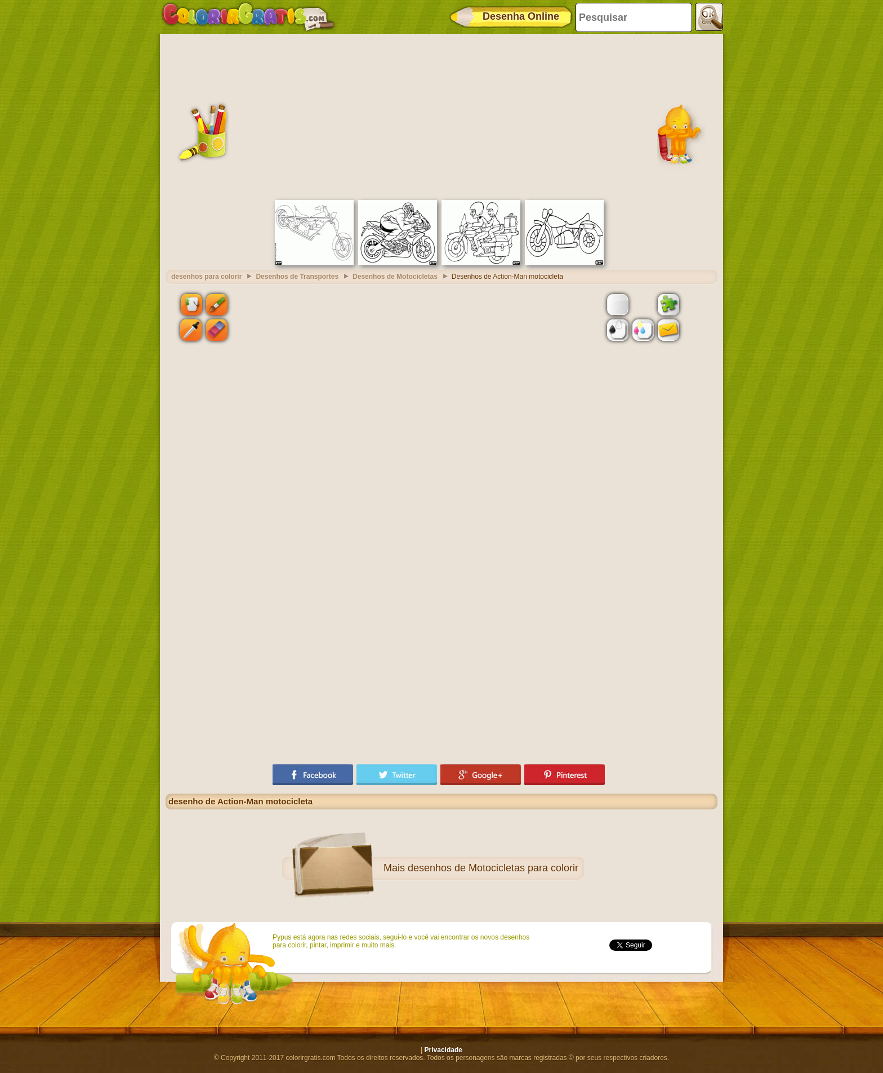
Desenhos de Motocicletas (395, 277)
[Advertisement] (441, 115)
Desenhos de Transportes (297, 277)
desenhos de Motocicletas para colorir (493, 868)
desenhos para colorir (206, 277)
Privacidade (443, 1050)
